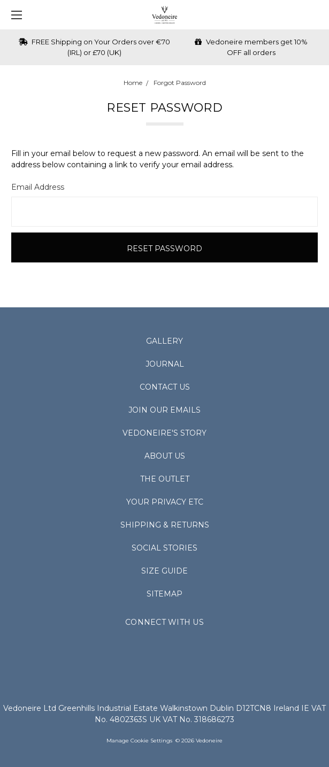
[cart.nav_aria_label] (316, 15)
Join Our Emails (164, 410)
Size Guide (164, 571)
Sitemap (164, 594)
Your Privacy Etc (164, 502)
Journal (165, 364)
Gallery (164, 341)
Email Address (37, 187)
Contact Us (165, 387)
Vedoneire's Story (164, 433)
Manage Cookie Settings (139, 740)
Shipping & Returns (164, 525)
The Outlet (164, 479)
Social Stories (164, 548)
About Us (164, 456)
